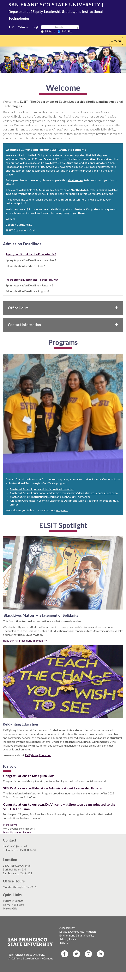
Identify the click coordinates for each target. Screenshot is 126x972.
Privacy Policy (67, 939)
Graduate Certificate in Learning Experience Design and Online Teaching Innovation (61, 500)
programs (62, 510)
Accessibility (67, 927)
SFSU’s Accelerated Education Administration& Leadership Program (53, 788)
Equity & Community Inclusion (77, 931)
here (83, 199)
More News (10, 824)
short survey (75, 180)
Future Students (13, 900)
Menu (117, 42)
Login (36, 27)
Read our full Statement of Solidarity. (25, 640)
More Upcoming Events (17, 832)
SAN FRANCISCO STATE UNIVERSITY (54, 4)
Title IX (64, 943)
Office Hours (63, 308)
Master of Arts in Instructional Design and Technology (43, 496)
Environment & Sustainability (76, 935)
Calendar (23, 27)
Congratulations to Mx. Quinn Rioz (28, 776)
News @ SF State (13, 904)
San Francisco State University (27, 954)
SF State (48, 31)
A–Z (11, 27)
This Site (65, 31)
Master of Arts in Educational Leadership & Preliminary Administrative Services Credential (64, 492)
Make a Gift (10, 908)
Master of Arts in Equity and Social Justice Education (42, 489)
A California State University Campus (31, 958)
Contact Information (63, 325)
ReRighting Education (38, 755)
